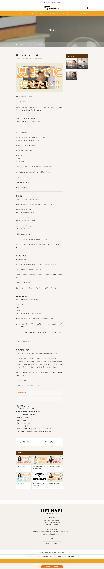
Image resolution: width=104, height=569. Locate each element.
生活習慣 (40, 58)
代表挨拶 (42, 13)
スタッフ (73, 13)
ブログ (62, 13)
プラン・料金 (52, 13)
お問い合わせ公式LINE (52, 543)
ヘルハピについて (31, 13)
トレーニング (25, 58)
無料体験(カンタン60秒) (52, 566)
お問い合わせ (83, 13)
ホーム (21, 13)
